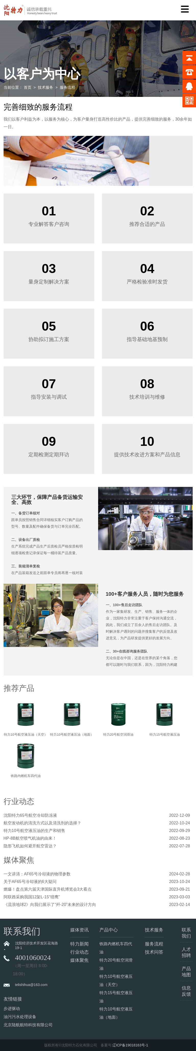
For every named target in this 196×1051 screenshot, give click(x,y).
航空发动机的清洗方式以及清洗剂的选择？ (42, 823)
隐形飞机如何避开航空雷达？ (30, 846)
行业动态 (79, 952)
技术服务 (45, 87)
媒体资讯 (79, 929)
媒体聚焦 (79, 960)
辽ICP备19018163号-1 (130, 1045)
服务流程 (154, 943)
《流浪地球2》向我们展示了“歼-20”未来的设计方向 (50, 904)
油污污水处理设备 (20, 1017)
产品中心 (108, 929)
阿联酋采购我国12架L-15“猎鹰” (32, 897)
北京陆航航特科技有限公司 (28, 1025)
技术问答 (154, 952)
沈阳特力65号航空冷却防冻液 (30, 815)
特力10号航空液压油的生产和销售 (34, 830)
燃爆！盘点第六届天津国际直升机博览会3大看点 (48, 889)
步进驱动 (12, 1008)
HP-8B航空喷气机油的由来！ (30, 838)
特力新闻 (79, 943)
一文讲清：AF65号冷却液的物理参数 (37, 874)
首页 (27, 87)
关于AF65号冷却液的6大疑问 (30, 881)
